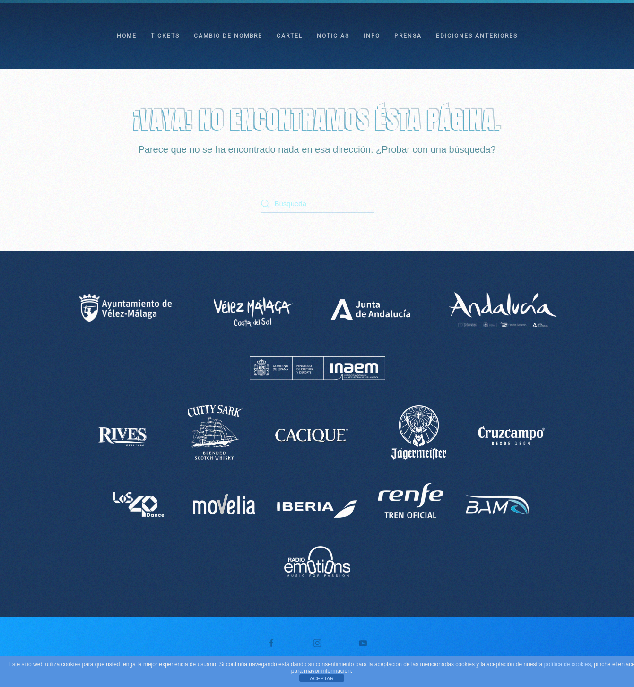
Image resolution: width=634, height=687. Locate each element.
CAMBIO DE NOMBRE (228, 36)
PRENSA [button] (408, 36)
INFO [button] (372, 36)
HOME (127, 36)
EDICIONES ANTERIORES (477, 36)
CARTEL (290, 36)
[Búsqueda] (317, 203)
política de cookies (567, 664)
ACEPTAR (322, 678)
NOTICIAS (333, 36)
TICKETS (165, 36)
